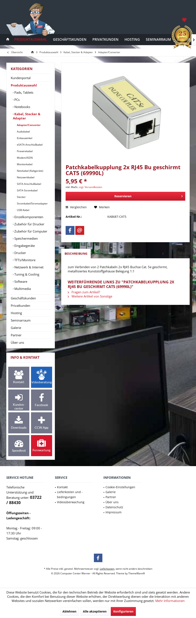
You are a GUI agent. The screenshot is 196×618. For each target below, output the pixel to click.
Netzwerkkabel (25, 177)
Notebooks (22, 107)
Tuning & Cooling (26, 274)
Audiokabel (23, 131)
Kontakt (62, 487)
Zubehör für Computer (30, 231)
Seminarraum (21, 320)
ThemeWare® (136, 573)
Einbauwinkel (24, 138)
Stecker (21, 197)
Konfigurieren (123, 611)
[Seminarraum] (158, 39)
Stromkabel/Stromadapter (32, 203)
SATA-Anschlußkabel (28, 184)
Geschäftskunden (23, 298)
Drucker (20, 253)
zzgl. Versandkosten (90, 187)
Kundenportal (21, 78)
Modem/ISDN (24, 158)
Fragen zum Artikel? (84, 292)
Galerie (16, 328)
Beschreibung (76, 254)
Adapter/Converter (28, 125)
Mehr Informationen (170, 601)
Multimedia (22, 289)
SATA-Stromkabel (27, 190)
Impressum (113, 512)
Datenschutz (114, 507)
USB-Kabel (22, 210)
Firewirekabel (24, 151)
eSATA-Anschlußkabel (29, 144)
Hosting (16, 313)
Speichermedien (26, 238)
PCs (17, 99)
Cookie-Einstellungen (120, 487)
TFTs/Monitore (24, 260)
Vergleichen (76, 207)
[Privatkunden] (105, 39)
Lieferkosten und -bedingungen (70, 494)
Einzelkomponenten (28, 217)
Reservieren (148, 195)
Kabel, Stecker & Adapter (26, 116)
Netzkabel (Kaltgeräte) (29, 171)
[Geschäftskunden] (69, 39)
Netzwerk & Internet (28, 267)
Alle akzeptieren (95, 611)
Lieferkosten (107, 569)
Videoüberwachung (70, 502)
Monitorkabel (24, 164)
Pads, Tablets (23, 92)
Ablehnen (69, 611)
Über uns (17, 342)
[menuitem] (185, 19)
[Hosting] (132, 39)
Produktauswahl (24, 85)
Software (20, 281)
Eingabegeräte (24, 245)
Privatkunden (20, 305)
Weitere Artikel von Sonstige (90, 296)
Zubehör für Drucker (29, 224)
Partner (16, 335)
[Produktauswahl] (30, 39)
